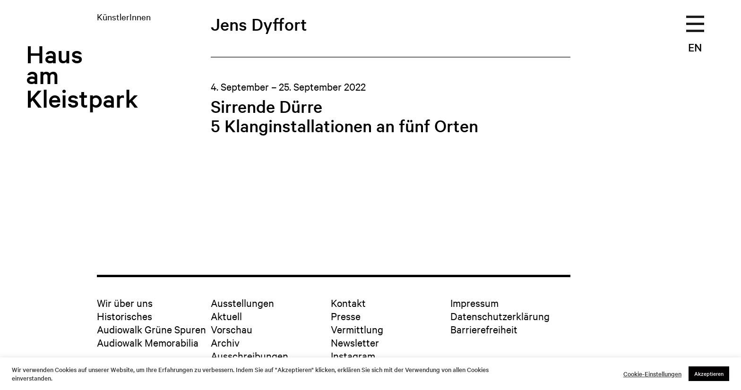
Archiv (225, 342)
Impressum (474, 302)
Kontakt (348, 302)
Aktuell (226, 315)
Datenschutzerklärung (500, 315)
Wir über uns (125, 302)
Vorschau (231, 329)
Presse (346, 315)
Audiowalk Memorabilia (147, 342)
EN (695, 47)
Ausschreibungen (249, 355)
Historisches (124, 315)
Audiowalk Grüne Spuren (151, 329)
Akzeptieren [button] (709, 373)
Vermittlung (357, 329)
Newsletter (355, 342)
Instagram (353, 355)
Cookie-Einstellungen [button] (652, 374)
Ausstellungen (242, 302)
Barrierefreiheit (483, 329)
